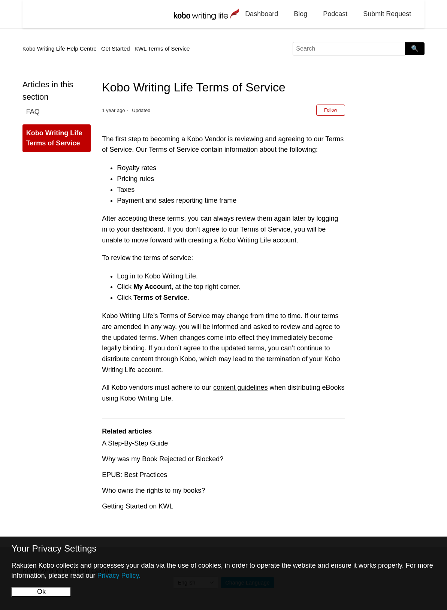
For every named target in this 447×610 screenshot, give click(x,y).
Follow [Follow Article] (330, 110)
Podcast (335, 14)
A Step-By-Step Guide (135, 443)
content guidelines (240, 387)
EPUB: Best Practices (134, 474)
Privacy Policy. (119, 575)
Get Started (115, 48)
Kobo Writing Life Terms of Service (54, 138)
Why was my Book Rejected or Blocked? (162, 459)
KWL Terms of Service (162, 48)
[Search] (349, 48)
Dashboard (261, 14)
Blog (300, 14)
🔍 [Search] (415, 48)
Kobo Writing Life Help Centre (59, 48)
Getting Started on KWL (137, 506)
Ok (41, 591)
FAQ (33, 111)
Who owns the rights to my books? (153, 490)
